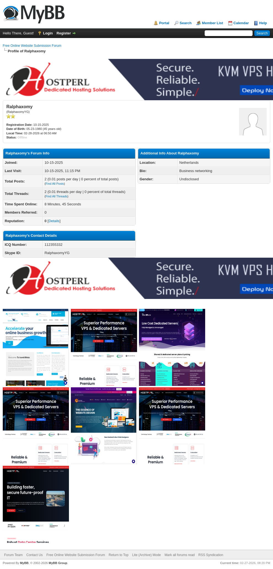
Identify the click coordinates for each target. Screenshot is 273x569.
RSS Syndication (210, 555)
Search (185, 23)
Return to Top (119, 555)
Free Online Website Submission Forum (32, 46)
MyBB (24, 563)
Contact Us (34, 555)
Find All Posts (55, 183)
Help (263, 23)
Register (64, 33)
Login (48, 33)
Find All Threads (56, 196)
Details (54, 221)
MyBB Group (58, 563)
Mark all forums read (180, 555)
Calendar (241, 23)
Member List (212, 23)
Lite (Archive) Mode (146, 555)
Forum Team (13, 555)
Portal (164, 23)
